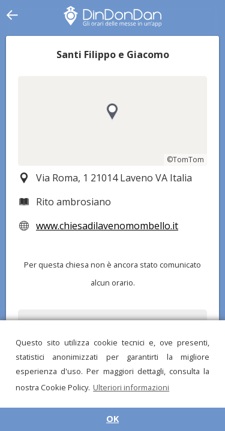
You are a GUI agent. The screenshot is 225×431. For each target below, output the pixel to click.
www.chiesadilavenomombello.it (107, 225)
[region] (112, 121)
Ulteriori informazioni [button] (131, 387)
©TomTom (185, 159)
